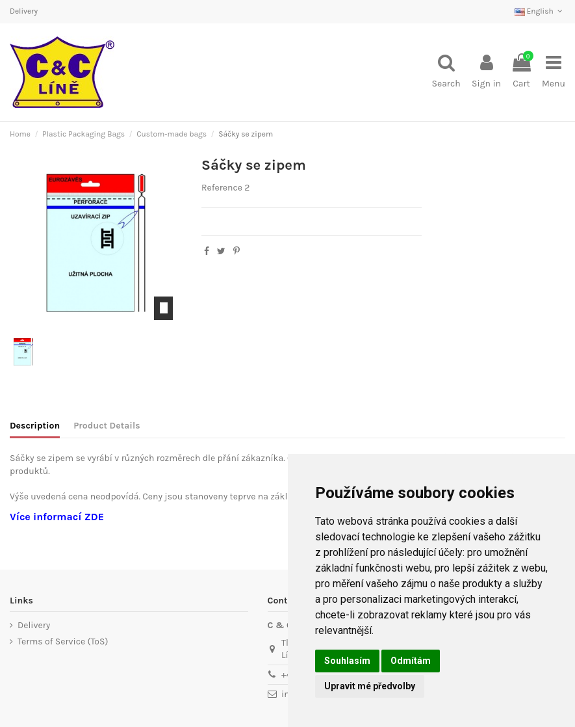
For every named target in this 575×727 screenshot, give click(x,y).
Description (35, 425)
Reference (221, 187)
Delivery (24, 11)
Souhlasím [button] (347, 660)
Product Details (106, 425)
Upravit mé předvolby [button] (369, 686)
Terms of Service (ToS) (63, 641)
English (540, 11)
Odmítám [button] (410, 660)
